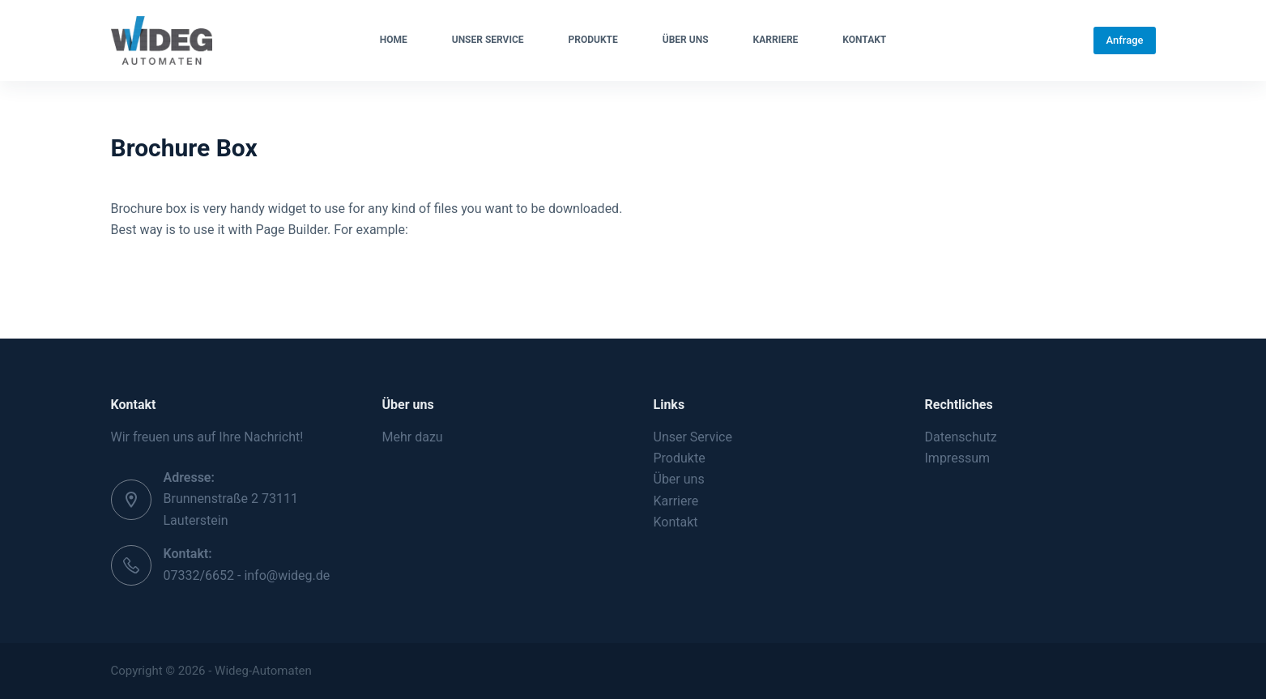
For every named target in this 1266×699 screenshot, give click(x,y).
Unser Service (488, 39)
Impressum (958, 458)
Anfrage (1124, 40)
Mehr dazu (412, 437)
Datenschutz (961, 437)
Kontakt (864, 39)
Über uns (686, 39)
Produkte (593, 39)
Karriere (776, 39)
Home (393, 39)
